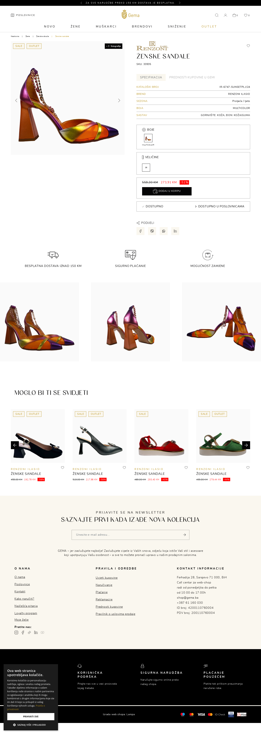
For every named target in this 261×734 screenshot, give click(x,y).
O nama (19, 577)
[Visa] (201, 714)
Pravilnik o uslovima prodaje (115, 614)
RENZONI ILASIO (239, 94)
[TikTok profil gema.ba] (29, 632)
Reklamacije (104, 599)
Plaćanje (101, 592)
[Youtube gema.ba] (42, 632)
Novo (49, 26)
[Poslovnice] (23, 15)
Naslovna (15, 36)
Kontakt (19, 591)
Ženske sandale (62, 36)
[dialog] (31, 697)
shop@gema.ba (187, 597)
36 (146, 167)
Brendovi (142, 26)
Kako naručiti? (24, 598)
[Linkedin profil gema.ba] (36, 632)
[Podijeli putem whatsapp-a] (164, 231)
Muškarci (106, 26)
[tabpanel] (193, 101)
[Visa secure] (231, 714)
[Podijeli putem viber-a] (152, 231)
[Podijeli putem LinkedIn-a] (175, 231)
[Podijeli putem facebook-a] (140, 231)
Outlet (209, 26)
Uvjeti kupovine (107, 577)
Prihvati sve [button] (31, 716)
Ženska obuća (42, 36)
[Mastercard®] (183, 714)
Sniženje (177, 26)
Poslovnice (22, 584)
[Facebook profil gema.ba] (23, 632)
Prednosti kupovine (109, 606)
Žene (76, 26)
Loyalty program (25, 613)
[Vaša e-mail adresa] (130, 535)
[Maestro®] (191, 714)
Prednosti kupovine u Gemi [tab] (192, 77)
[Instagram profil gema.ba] (16, 632)
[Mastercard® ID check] (216, 714)
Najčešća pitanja (26, 606)
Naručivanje (104, 585)
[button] (83, 3)
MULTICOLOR (148, 140)
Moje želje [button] (21, 619)
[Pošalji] (184, 535)
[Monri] (241, 714)
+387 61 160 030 (190, 602)
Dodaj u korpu (167, 191)
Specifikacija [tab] (151, 77)
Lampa (131, 714)
